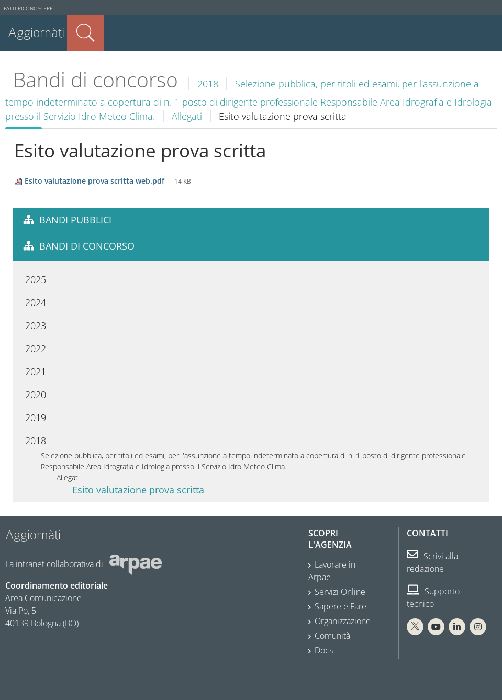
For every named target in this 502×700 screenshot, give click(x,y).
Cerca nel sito (85, 33)
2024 (35, 302)
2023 (35, 325)
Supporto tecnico (433, 597)
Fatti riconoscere (28, 8)
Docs (324, 650)
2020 (35, 394)
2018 (207, 83)
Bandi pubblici (75, 219)
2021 (35, 371)
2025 (35, 279)
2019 (35, 417)
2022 (35, 348)
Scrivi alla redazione (432, 562)
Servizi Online (340, 591)
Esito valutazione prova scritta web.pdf (90, 181)
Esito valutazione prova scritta (138, 489)
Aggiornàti (36, 32)
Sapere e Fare (340, 606)
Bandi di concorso (95, 79)
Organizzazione (343, 621)
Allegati (187, 116)
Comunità (332, 635)
